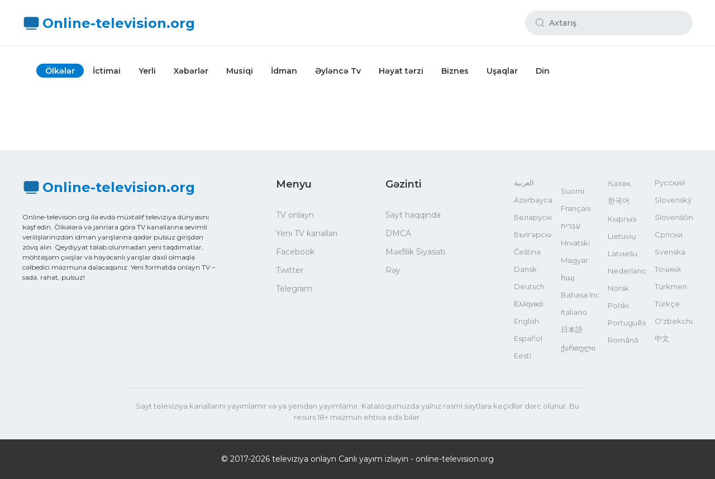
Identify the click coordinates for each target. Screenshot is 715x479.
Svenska (670, 251)
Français (575, 208)
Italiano (574, 312)
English (526, 321)
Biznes (455, 71)
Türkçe (667, 303)
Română (623, 340)
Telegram (294, 289)
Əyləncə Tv (338, 71)
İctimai (107, 71)
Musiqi (239, 71)
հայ (568, 277)
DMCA (398, 233)
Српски (669, 234)
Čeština (527, 251)
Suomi (572, 190)
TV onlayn (295, 215)
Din (543, 71)
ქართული (578, 347)
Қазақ (619, 183)
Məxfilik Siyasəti (415, 252)
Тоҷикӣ (668, 269)
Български (533, 234)
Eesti (522, 355)
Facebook (295, 252)
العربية (524, 182)
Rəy (393, 270)
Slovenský (673, 199)
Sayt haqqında (413, 215)
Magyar (574, 260)
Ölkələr (60, 71)
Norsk (618, 288)
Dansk (525, 269)
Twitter (289, 270)
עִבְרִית (570, 225)
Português (627, 322)
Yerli (147, 71)
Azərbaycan (533, 199)
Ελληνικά (528, 303)
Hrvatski (575, 242)
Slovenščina (674, 217)
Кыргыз (622, 218)
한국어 (619, 200)
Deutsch (529, 286)
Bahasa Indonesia (580, 294)
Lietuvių (622, 236)
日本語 (572, 329)
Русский (670, 182)
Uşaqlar (502, 71)
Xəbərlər (191, 71)
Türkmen (671, 286)
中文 (662, 338)
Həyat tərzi (401, 71)
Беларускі (533, 217)
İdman (284, 71)
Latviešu (622, 253)
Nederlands (627, 270)
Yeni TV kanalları (306, 233)
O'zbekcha (674, 321)
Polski (618, 305)
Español (528, 338)
